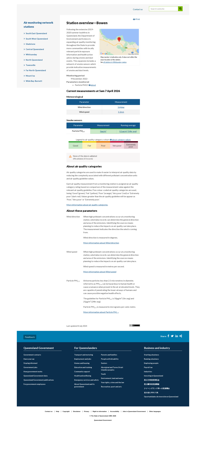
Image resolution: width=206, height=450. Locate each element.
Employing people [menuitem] (151, 384)
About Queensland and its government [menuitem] (84, 406)
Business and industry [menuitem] (157, 368)
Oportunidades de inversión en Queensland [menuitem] (161, 417)
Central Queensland (35, 70)
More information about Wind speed (99, 292)
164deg (121, 128)
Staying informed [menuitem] (30, 384)
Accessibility (114, 432)
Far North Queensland (36, 91)
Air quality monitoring (51, 31)
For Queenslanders (32, 17)
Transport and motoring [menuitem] (83, 375)
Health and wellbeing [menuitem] (82, 396)
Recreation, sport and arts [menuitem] (111, 407)
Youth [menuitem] (103, 394)
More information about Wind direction (101, 263)
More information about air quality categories (87, 225)
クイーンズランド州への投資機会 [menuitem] (157, 409)
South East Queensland (36, 54)
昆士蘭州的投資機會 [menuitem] (151, 405)
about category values (121, 160)
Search (180, 11)
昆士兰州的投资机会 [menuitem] (151, 400)
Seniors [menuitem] (104, 384)
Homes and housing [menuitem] (81, 384)
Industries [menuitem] (148, 392)
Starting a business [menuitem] (151, 375)
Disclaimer (77, 432)
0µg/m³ (103, 152)
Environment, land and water (102, 25)
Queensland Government (103, 441)
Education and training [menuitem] (83, 388)
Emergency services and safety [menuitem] (86, 400)
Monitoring (170, 25)
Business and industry (54, 17)
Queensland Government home (43, 25)
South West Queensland (37, 59)
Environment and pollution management (140, 25)
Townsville (30, 86)
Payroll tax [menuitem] (148, 388)
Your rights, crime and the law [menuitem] (112, 403)
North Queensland (34, 80)
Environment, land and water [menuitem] (112, 399)
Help (57, 432)
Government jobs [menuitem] (30, 388)
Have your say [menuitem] (29, 379)
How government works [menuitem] (33, 392)
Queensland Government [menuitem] (39, 368)
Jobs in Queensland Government (134, 432)
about (93, 106)
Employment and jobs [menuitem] (82, 379)
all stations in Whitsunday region (114, 83)
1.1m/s (121, 132)
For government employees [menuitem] (34, 405)
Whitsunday (31, 75)
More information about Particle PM (101, 332)
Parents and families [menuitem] (109, 375)
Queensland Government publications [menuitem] (39, 400)
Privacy (86, 432)
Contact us (138, 9)
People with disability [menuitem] (110, 379)
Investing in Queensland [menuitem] (153, 396)
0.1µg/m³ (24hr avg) (128, 152)
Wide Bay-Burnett (34, 101)
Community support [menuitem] (82, 392)
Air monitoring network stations (82, 31)
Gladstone (30, 64)
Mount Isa (30, 96)
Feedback (30, 357)
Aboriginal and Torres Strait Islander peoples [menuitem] (112, 389)
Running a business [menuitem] (151, 379)
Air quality (31, 31)
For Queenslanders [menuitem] (85, 368)
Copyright (66, 432)
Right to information (100, 432)
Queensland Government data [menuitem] (35, 396)
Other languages (155, 432)
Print (136, 40)
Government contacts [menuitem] (32, 375)
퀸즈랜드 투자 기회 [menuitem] (151, 413)
